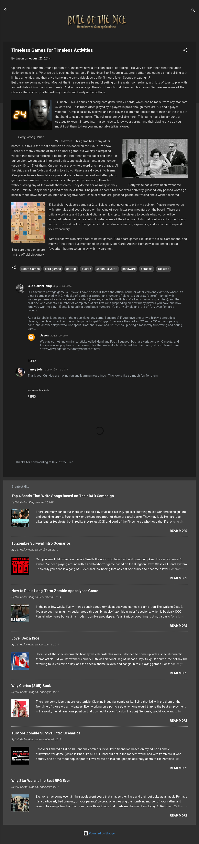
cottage (71, 269)
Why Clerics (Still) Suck (31, 686)
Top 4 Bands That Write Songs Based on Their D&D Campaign (62, 496)
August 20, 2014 (62, 286)
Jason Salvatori (106, 269)
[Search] (193, 11)
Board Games (30, 269)
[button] (185, 51)
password (129, 269)
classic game (77, 205)
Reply (32, 361)
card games (53, 269)
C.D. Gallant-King (40, 286)
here (133, 117)
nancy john (36, 369)
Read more (179, 531)
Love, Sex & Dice (25, 638)
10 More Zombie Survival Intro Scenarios (45, 733)
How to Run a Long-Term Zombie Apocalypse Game (54, 591)
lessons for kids (38, 390)
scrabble (146, 269)
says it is (31, 73)
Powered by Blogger (99, 833)
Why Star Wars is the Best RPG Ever (40, 780)
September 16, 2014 (56, 369)
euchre (86, 269)
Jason (44, 335)
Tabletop (163, 269)
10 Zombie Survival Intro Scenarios (41, 543)
